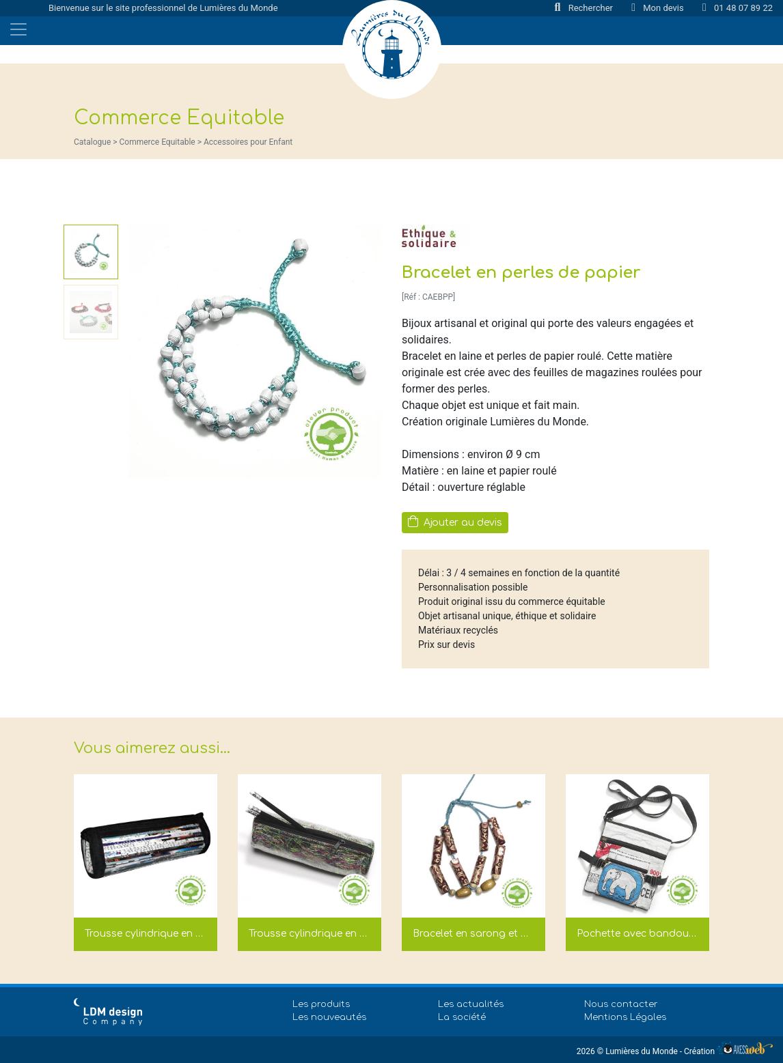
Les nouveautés (329, 1017)
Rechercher (585, 8)
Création (728, 1051)
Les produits (321, 1004)
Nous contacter (621, 1004)
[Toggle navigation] (18, 29)
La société (462, 1017)
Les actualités (471, 1004)
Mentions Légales (625, 1017)
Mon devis (658, 8)
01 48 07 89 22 (737, 8)
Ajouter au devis (455, 521)
